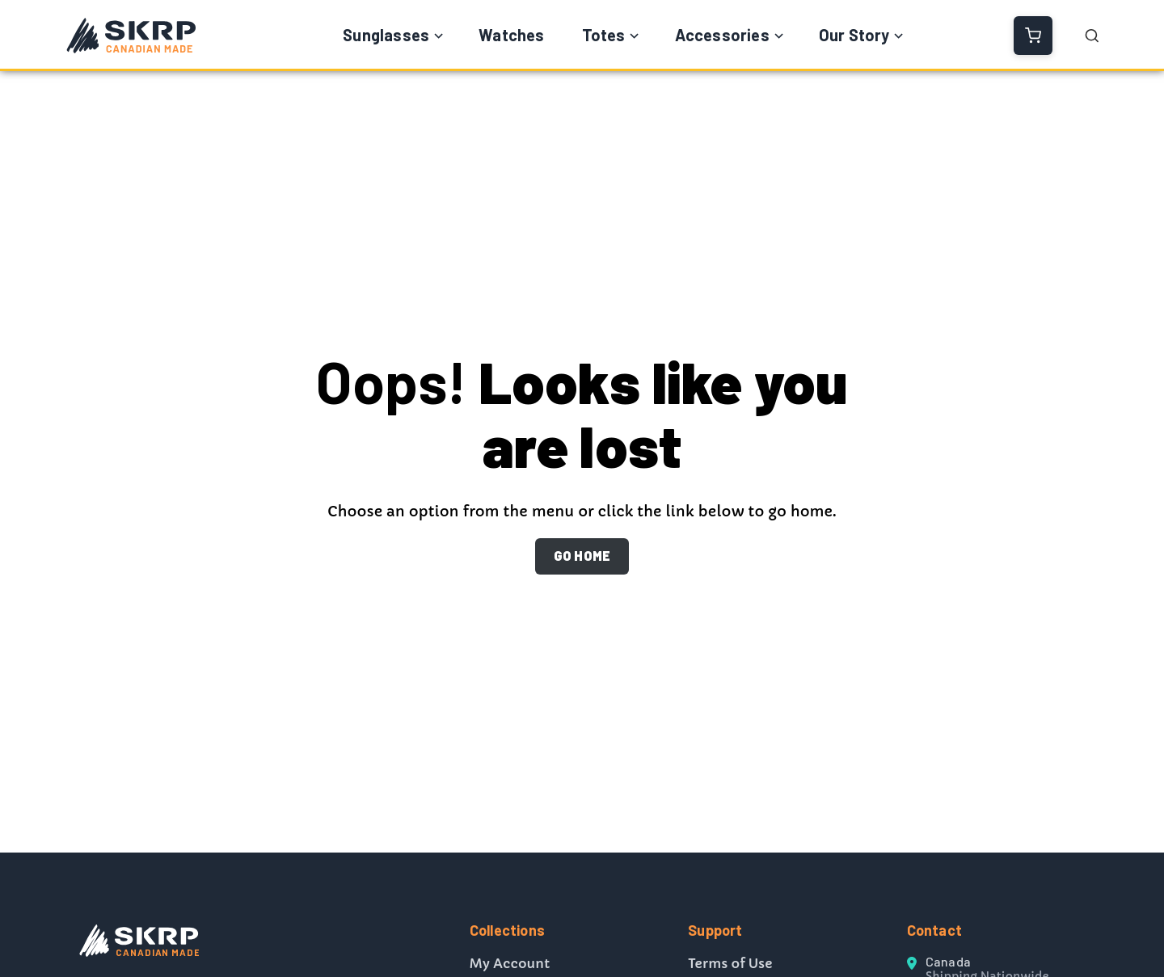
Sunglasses (386, 34)
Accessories (722, 34)
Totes (604, 34)
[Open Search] (1092, 35)
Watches (511, 34)
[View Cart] (1033, 35)
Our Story (854, 34)
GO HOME (582, 555)
